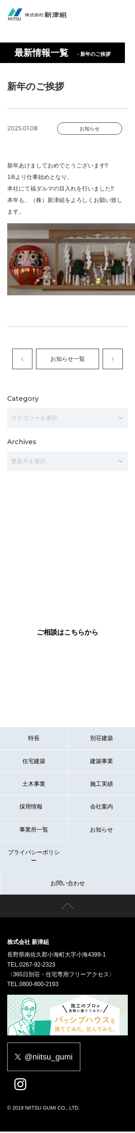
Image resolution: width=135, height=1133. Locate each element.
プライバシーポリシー (34, 858)
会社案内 (101, 808)
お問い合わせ (67, 884)
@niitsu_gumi (44, 1057)
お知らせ (101, 831)
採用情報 (33, 808)
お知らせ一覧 (67, 359)
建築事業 (101, 762)
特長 (34, 739)
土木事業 (33, 785)
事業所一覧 (33, 831)
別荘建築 (101, 739)
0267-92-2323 (37, 966)
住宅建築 (33, 762)
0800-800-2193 (39, 985)
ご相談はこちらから (67, 633)
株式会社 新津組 (28, 943)
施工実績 (101, 785)
